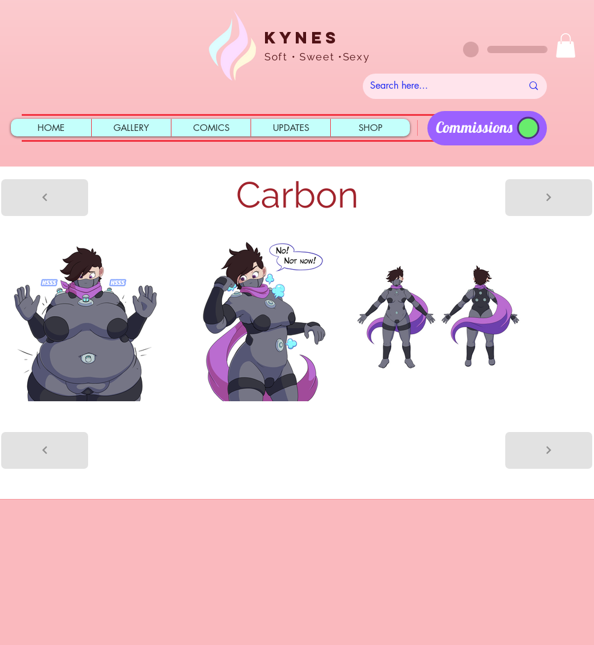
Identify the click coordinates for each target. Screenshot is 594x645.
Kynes (301, 37)
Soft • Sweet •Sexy (317, 57)
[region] (487, 128)
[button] (565, 45)
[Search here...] (437, 86)
